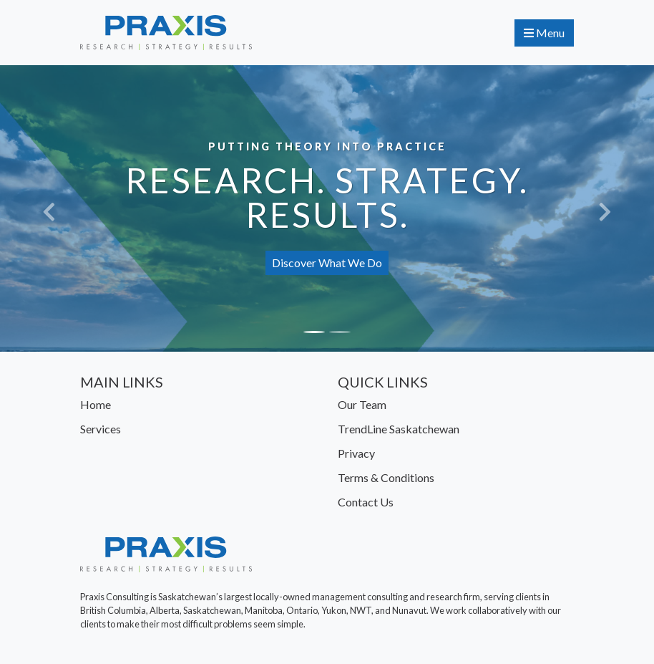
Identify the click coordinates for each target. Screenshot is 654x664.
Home (95, 404)
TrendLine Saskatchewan (398, 429)
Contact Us (366, 502)
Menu (544, 32)
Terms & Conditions (386, 477)
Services (100, 429)
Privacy (356, 453)
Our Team (362, 404)
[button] (49, 208)
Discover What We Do (327, 262)
